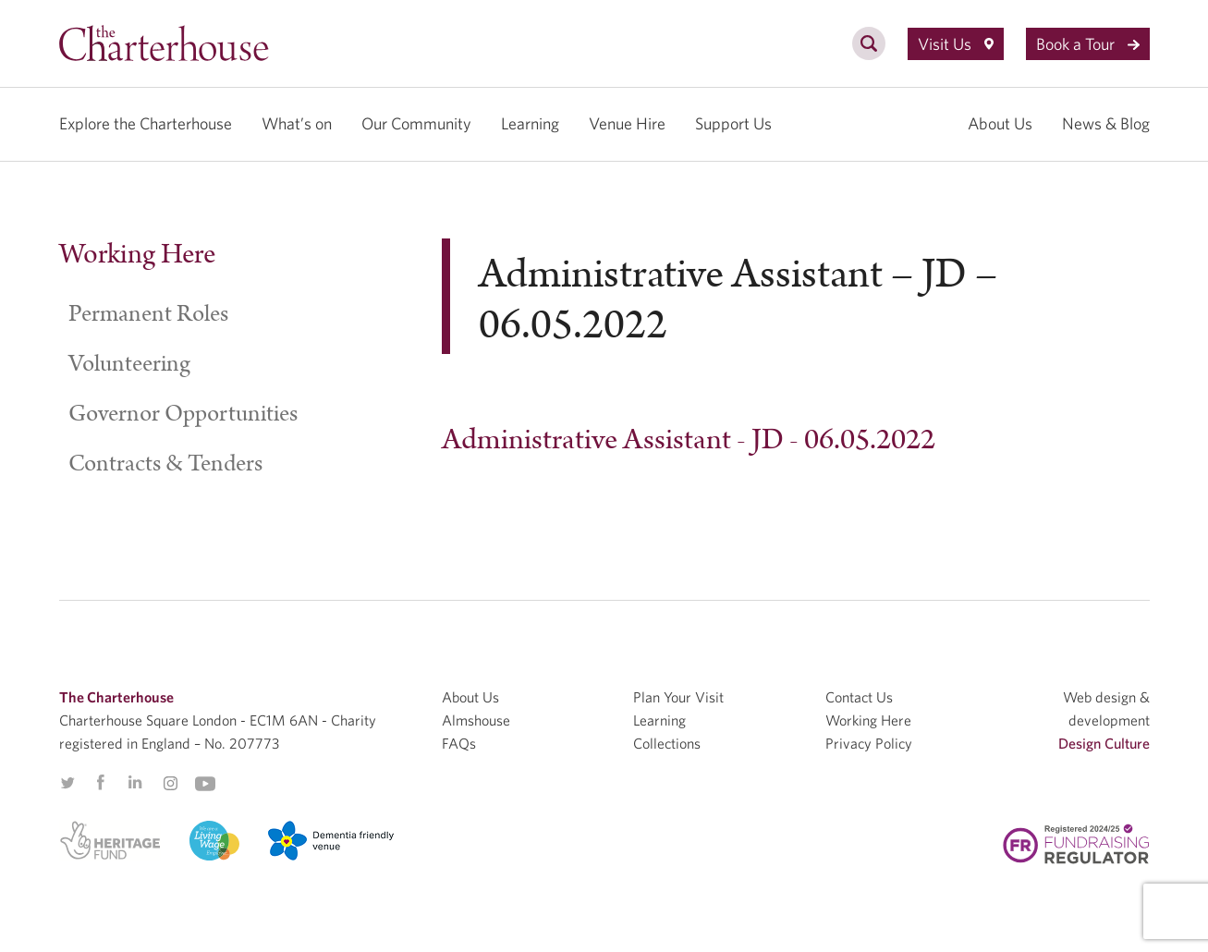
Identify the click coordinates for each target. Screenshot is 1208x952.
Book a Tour (1088, 44)
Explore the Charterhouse (145, 123)
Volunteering (129, 364)
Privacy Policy (868, 743)
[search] (868, 53)
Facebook (100, 783)
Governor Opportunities (183, 414)
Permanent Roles (148, 314)
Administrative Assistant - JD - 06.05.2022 (688, 439)
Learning (530, 123)
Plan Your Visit (678, 697)
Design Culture (1104, 743)
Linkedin (135, 782)
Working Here (137, 255)
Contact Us (859, 697)
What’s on (297, 123)
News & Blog (1106, 123)
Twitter (67, 783)
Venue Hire (627, 123)
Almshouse (476, 720)
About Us (1000, 123)
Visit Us (956, 44)
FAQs (459, 743)
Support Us (733, 123)
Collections (667, 743)
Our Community (416, 123)
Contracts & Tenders (165, 464)
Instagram (170, 784)
